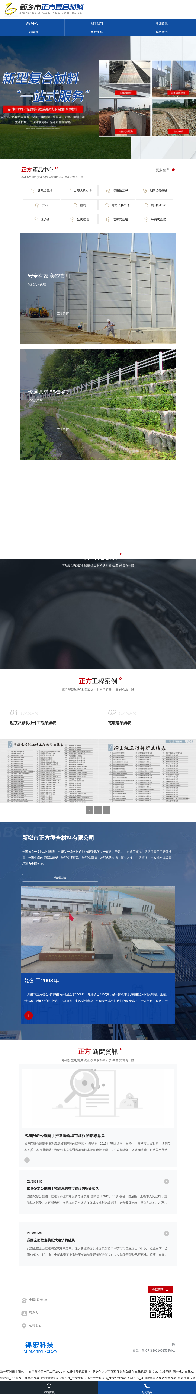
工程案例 (32, 32)
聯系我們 (162, 32)
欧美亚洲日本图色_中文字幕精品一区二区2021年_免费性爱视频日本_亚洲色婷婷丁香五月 (59, 1371)
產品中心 (32, 23)
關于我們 (97, 23)
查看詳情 (63, 313)
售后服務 (97, 32)
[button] (89, 810)
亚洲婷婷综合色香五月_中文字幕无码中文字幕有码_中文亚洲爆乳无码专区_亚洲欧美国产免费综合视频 (108, 1378)
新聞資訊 (162, 23)
